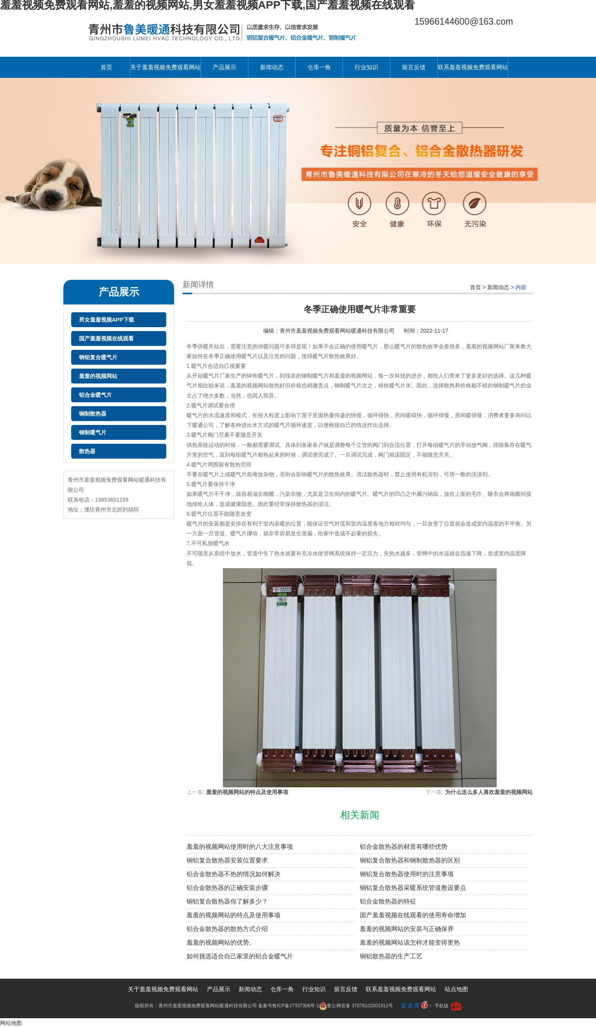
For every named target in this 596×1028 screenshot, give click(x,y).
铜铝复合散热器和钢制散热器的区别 (410, 860)
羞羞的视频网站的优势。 (221, 942)
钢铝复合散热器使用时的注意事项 (407, 874)
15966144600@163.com (464, 21)
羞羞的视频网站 (98, 376)
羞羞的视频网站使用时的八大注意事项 (240, 846)
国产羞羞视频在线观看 (106, 338)
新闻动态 (272, 67)
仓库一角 (319, 67)
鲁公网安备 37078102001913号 (356, 1005)
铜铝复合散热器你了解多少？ (227, 901)
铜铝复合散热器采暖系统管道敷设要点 (413, 887)
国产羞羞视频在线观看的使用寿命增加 (413, 915)
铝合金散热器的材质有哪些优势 (403, 846)
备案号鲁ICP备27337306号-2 (288, 1005)
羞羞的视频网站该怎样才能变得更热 (410, 942)
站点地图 (456, 989)
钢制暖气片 (92, 432)
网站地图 (11, 1023)
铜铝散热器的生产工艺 (391, 956)
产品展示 (224, 67)
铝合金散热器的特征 (388, 901)
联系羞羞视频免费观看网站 (473, 67)
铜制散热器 (92, 413)
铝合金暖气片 (95, 395)
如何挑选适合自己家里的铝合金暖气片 (240, 956)
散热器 (87, 451)
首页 (106, 67)
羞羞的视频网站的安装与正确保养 (407, 928)
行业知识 (366, 67)
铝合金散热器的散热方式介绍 (227, 928)
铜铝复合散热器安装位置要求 (227, 860)
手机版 (441, 1005)
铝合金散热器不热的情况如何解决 (233, 874)
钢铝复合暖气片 (98, 357)
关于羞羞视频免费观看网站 (165, 67)
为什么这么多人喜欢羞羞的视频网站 (489, 792)
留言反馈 (413, 67)
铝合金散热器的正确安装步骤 (227, 887)
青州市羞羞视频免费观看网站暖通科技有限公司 (338, 331)
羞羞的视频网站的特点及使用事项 (247, 792)
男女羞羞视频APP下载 (106, 320)
